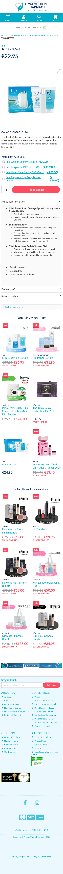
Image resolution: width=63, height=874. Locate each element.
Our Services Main (41, 726)
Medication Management (44, 715)
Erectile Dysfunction (42, 711)
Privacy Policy (39, 741)
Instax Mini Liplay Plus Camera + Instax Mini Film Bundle (15, 411)
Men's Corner (9, 748)
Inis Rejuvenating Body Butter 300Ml (34, 179)
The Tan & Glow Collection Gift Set (43, 409)
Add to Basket (36, 189)
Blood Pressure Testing (43, 708)
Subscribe (51, 685)
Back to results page (14, 307)
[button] (58, 70)
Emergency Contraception (45, 704)
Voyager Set (9, 464)
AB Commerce (44, 856)
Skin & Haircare (10, 741)
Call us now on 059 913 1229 (31, 830)
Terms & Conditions (42, 737)
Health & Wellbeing (12, 737)
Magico (22, 856)
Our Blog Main (9, 752)
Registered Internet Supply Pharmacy (44, 753)
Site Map (37, 748)
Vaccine (36, 697)
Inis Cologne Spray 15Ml (27, 161)
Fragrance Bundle (43, 357)
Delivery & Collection (12, 715)
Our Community (10, 704)
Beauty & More (10, 744)
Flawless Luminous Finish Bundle (12, 530)
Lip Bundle (39, 529)
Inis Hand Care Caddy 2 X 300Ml (32, 172)
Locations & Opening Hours (15, 711)
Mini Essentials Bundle (15, 357)
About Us (7, 697)
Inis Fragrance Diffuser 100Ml (30, 167)
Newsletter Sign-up (11, 708)
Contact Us (8, 700)
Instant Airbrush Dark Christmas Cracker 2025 (47, 466)
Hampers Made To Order (44, 722)
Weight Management (42, 718)
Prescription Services (43, 700)
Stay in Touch (8, 679)
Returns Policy (39, 744)
